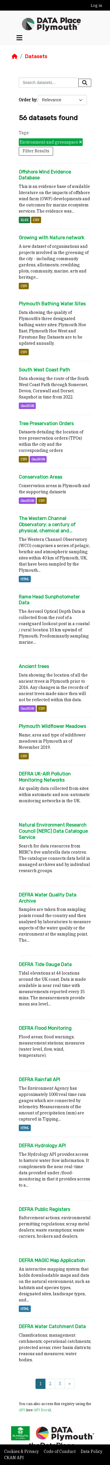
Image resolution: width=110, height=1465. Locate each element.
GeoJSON (27, 406)
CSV (36, 220)
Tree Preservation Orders (46, 423)
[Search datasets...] (49, 83)
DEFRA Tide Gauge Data (45, 964)
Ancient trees (34, 666)
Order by (27, 99)
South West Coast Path (44, 370)
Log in (96, 5)
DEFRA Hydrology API (42, 1145)
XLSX (24, 220)
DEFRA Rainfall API (39, 1079)
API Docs (42, 1409)
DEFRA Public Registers (44, 1209)
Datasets (36, 56)
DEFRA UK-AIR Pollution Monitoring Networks (45, 777)
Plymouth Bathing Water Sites (52, 304)
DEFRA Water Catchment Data (52, 1326)
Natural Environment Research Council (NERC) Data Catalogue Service (53, 831)
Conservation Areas (40, 477)
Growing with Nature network (51, 237)
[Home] (15, 56)
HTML (25, 579)
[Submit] (84, 83)
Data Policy (91, 1451)
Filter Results (36, 151)
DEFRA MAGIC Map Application (52, 1260)
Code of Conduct (60, 1451)
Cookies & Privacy (22, 1451)
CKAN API (14, 1457)
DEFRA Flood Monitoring (45, 1028)
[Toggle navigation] (19, 38)
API (22, 1409)
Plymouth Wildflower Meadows (52, 726)
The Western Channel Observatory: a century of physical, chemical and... (47, 525)
